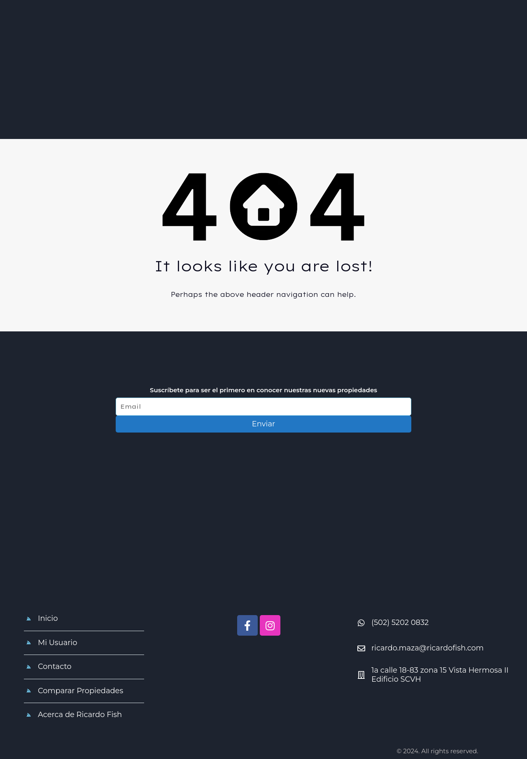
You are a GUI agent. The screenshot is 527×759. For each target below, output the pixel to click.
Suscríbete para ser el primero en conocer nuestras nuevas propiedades (263, 390)
